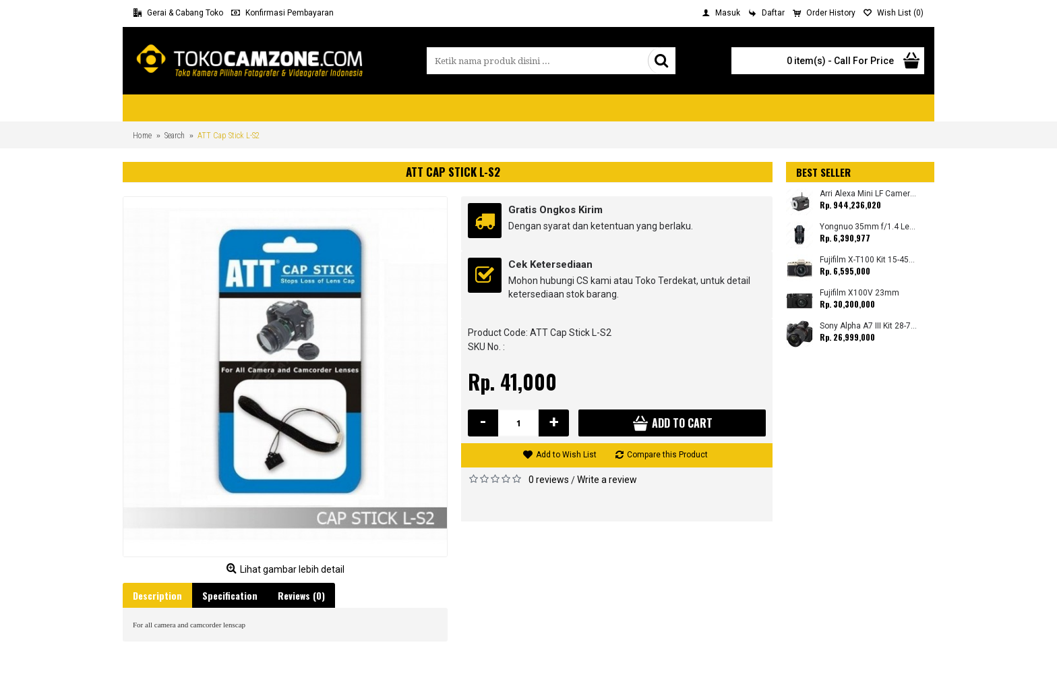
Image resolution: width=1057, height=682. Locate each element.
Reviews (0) (301, 595)
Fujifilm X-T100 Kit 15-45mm (868, 260)
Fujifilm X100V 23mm (859, 293)
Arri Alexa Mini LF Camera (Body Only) (868, 194)
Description (157, 595)
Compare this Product (667, 454)
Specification (230, 595)
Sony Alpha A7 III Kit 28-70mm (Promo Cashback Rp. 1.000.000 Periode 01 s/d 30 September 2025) (868, 326)
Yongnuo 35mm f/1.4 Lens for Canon (868, 227)
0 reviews (548, 479)
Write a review (607, 479)
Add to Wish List (566, 454)
